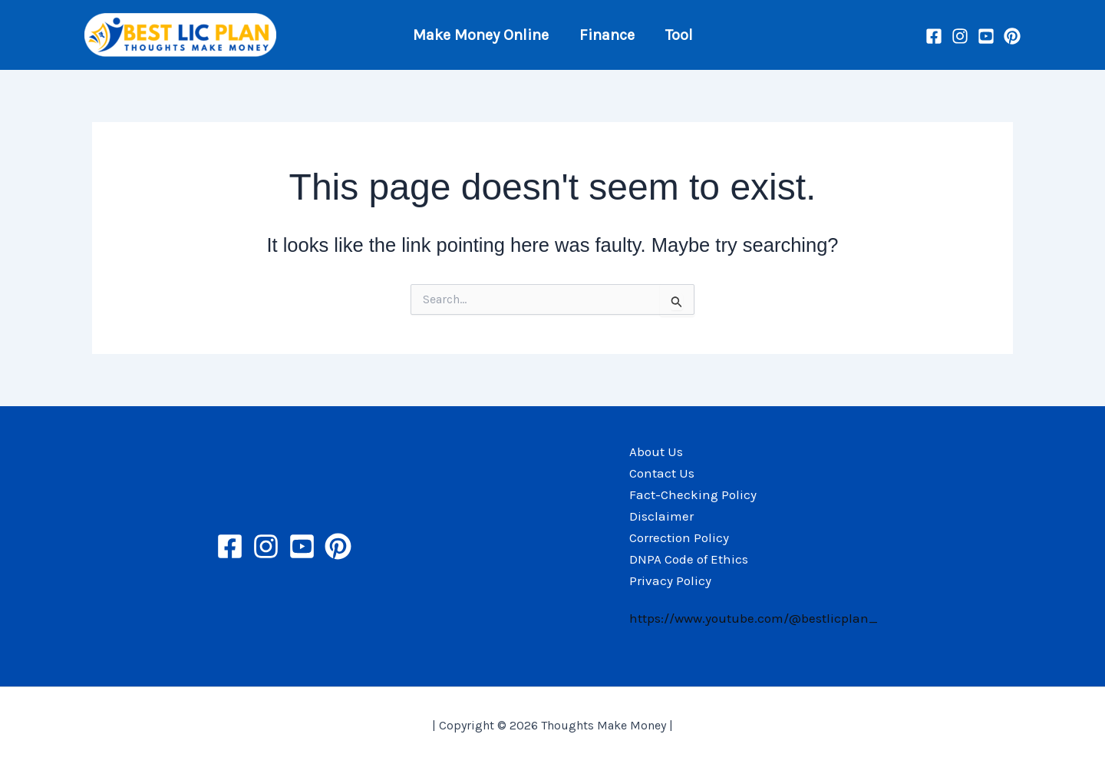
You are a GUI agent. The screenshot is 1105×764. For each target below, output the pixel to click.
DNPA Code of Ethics (688, 559)
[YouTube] (986, 36)
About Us (656, 451)
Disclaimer (661, 516)
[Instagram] (960, 36)
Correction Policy (679, 537)
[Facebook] (933, 36)
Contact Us (661, 473)
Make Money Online (481, 35)
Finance (607, 35)
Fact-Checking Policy (693, 494)
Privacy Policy (670, 580)
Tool (679, 35)
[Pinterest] (1012, 36)
